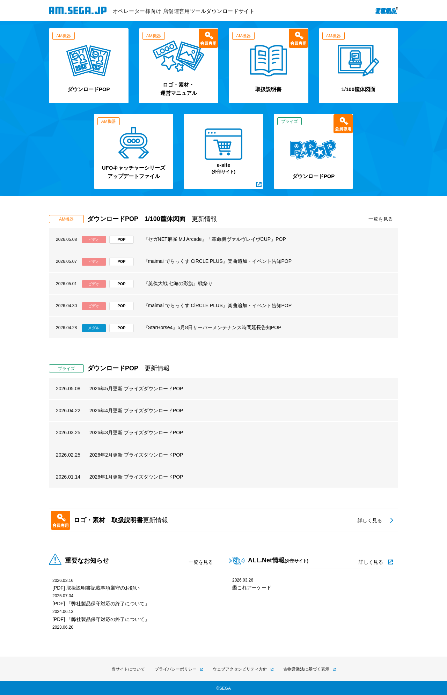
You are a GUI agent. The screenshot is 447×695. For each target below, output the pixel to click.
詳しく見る (371, 562)
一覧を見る (380, 219)
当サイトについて (128, 669)
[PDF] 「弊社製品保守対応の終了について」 (100, 603)
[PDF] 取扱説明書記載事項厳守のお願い (96, 588)
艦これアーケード (251, 587)
